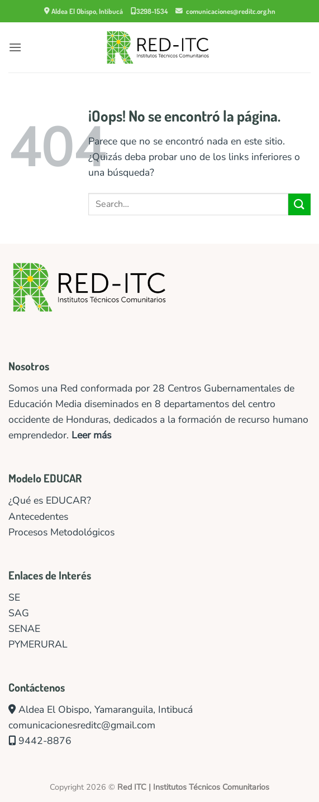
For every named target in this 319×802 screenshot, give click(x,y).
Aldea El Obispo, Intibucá (83, 11)
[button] (15, 47)
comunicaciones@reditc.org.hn (225, 11)
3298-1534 (149, 11)
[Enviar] (299, 204)
